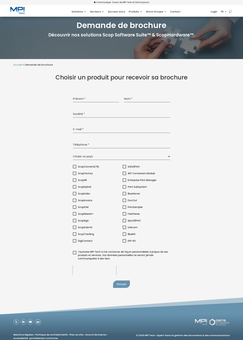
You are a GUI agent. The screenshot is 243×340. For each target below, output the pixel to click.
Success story (116, 12)
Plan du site (76, 334)
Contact (175, 12)
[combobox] (121, 156)
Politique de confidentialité (51, 334)
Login (216, 12)
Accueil (17, 64)
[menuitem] (226, 13)
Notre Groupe (154, 12)
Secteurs (95, 12)
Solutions (77, 12)
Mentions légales (23, 334)
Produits (134, 12)
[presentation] (94, 270)
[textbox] (120, 156)
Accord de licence (95, 334)
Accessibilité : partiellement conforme (35, 338)
